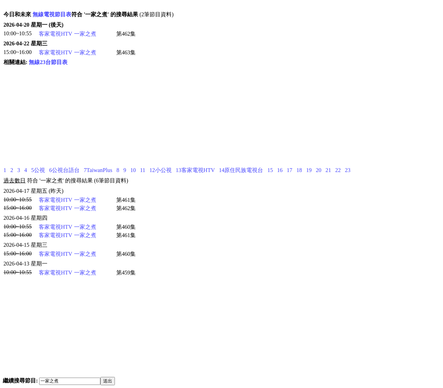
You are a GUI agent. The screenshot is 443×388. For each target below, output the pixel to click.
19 (308, 170)
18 (299, 170)
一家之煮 (85, 34)
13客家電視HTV (195, 170)
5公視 (38, 170)
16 (279, 170)
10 (133, 170)
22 (338, 170)
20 (318, 170)
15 (270, 170)
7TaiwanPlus (98, 170)
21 (328, 170)
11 (142, 170)
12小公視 (161, 170)
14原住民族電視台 (241, 170)
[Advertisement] (178, 116)
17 (289, 170)
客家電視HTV (55, 34)
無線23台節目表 (48, 62)
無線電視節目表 (52, 14)
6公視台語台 (64, 170)
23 (347, 170)
